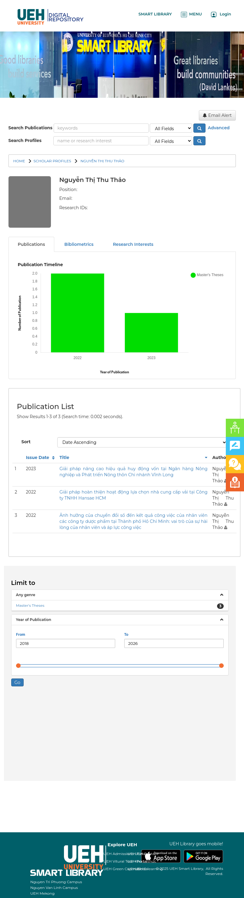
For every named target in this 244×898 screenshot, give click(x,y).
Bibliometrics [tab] (78, 244)
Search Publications (30, 127)
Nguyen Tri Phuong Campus (56, 882)
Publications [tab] (31, 244)
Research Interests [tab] (133, 244)
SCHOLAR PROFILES (52, 161)
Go (18, 682)
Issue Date (37, 457)
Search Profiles (25, 140)
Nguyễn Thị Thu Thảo (101, 161)
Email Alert (217, 115)
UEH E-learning (149, 869)
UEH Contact (146, 853)
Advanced (218, 127)
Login (221, 14)
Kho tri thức (145, 861)
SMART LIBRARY (155, 14)
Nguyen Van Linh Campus (54, 887)
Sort (26, 441)
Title (64, 457)
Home (19, 161)
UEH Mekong (42, 893)
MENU (191, 14)
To (126, 635)
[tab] (120, 595)
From (20, 635)
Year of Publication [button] (33, 619)
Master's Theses (30, 605)
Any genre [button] (25, 595)
